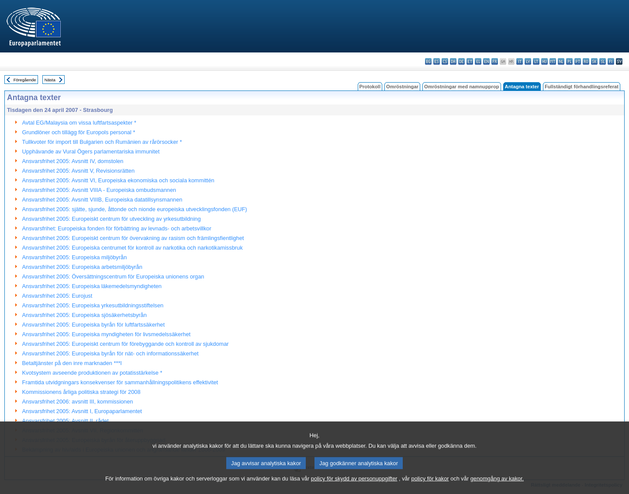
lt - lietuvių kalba (536, 61)
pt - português (577, 61)
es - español (436, 61)
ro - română (586, 61)
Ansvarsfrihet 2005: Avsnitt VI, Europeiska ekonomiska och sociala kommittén (118, 180)
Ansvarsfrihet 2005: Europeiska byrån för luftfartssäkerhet (93, 324)
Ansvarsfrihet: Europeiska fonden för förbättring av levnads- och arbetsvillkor (116, 228)
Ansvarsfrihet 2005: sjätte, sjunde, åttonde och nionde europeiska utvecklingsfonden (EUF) (134, 209)
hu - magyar (544, 61)
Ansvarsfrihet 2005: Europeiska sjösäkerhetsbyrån (84, 315)
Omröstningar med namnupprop (461, 86)
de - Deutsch (461, 61)
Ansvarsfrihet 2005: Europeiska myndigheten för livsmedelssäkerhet (106, 334)
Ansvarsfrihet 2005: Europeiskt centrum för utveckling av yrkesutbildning (111, 219)
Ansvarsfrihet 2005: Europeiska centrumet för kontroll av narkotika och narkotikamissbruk (132, 247)
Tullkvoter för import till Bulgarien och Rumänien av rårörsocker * (102, 142)
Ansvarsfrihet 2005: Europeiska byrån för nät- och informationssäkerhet (110, 353)
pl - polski (569, 61)
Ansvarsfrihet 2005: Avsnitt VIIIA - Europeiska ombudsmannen (99, 190)
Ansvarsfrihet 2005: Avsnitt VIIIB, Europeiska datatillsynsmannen (102, 199)
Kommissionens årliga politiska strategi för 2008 (81, 392)
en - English (486, 61)
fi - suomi (611, 61)
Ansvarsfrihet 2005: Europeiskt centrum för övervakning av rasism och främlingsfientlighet (133, 238)
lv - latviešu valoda (528, 61)
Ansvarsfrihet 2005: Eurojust (57, 295)
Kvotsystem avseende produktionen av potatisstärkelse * (92, 372)
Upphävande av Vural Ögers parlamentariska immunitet (91, 151)
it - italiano (519, 61)
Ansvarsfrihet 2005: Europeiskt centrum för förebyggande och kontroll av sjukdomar (125, 344)
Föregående (25, 79)
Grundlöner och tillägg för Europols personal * (78, 132)
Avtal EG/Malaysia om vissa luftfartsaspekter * (79, 122)
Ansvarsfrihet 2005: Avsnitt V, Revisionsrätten (78, 170)
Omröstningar (402, 86)
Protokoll (369, 86)
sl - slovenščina (602, 61)
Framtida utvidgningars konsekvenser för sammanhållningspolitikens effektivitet (120, 382)
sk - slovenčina (594, 61)
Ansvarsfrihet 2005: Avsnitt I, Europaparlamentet (82, 411)
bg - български (428, 61)
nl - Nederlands (561, 61)
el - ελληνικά (478, 61)
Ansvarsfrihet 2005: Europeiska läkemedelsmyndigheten (92, 286)
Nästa (50, 79)
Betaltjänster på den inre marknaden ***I (72, 363)
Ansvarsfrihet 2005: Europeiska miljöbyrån (74, 257)
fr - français (494, 61)
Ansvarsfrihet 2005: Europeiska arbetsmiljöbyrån (82, 267)
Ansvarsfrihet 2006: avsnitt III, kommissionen (77, 401)
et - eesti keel (470, 61)
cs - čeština (445, 61)
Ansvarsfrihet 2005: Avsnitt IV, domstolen (73, 161)
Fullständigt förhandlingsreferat (582, 86)
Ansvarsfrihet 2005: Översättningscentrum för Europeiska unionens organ (113, 276)
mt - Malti (553, 61)
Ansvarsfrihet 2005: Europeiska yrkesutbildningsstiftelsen (93, 305)
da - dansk (453, 61)
